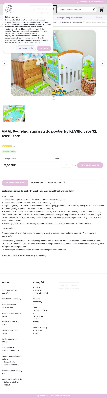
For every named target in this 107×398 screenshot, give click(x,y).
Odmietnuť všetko (25, 48)
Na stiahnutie (37, 183)
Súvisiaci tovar (57, 183)
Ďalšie (99, 17)
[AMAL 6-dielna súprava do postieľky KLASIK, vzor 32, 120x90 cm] (53, 63)
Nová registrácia (97, 2)
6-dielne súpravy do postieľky (71, 22)
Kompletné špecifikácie (15, 183)
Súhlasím (43, 48)
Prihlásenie (83, 2)
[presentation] (4, 63)
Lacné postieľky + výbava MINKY (71, 17)
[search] (80, 10)
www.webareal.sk (62, 396)
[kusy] (66, 165)
